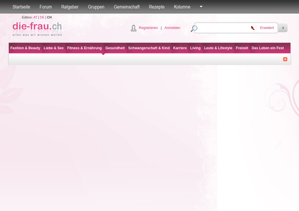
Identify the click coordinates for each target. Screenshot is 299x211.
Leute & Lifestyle (218, 48)
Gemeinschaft (127, 7)
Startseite (21, 7)
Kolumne (182, 7)
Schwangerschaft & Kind (149, 48)
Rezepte (157, 7)
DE (42, 17)
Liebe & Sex (54, 48)
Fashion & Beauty (25, 48)
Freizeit (242, 48)
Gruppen (96, 7)
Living (195, 48)
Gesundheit (115, 48)
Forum (46, 7)
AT (35, 17)
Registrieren (148, 28)
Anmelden (172, 28)
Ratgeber (70, 7)
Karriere (180, 48)
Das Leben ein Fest (268, 48)
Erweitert (267, 28)
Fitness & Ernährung (84, 48)
